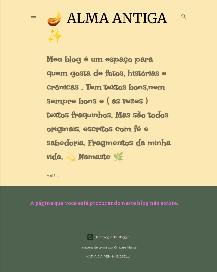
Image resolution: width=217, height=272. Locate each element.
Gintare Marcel (125, 247)
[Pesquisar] (184, 15)
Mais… (53, 175)
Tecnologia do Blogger (108, 237)
